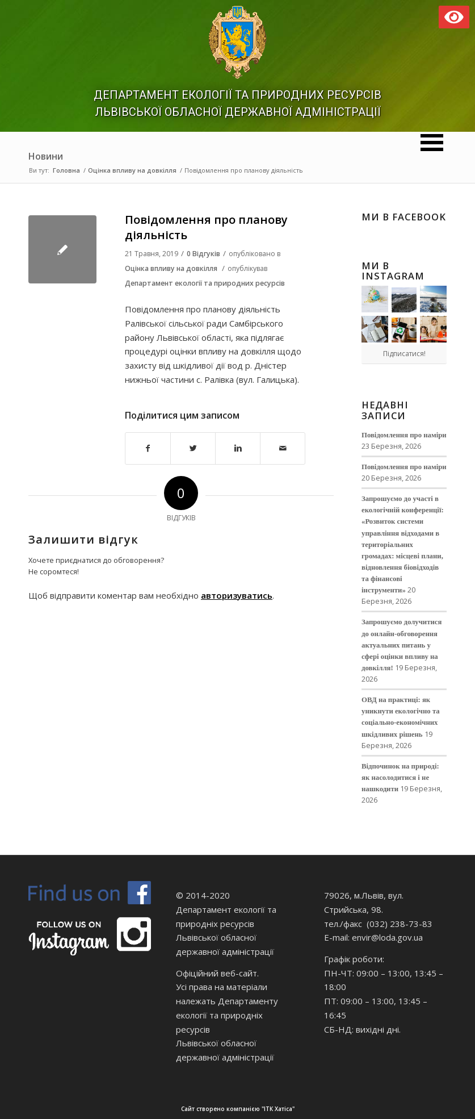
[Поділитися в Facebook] (147, 448)
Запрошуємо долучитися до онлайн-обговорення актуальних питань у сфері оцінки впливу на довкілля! (401, 645)
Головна (66, 170)
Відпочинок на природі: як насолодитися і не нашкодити (400, 777)
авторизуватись (236, 595)
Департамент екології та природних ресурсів (205, 283)
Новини (45, 156)
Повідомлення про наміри (404, 435)
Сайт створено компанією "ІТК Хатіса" (327, 1109)
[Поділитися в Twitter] (193, 448)
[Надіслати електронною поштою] (282, 448)
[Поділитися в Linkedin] (238, 448)
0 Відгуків (203, 253)
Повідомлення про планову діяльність (206, 227)
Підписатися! (404, 353)
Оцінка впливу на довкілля (132, 170)
